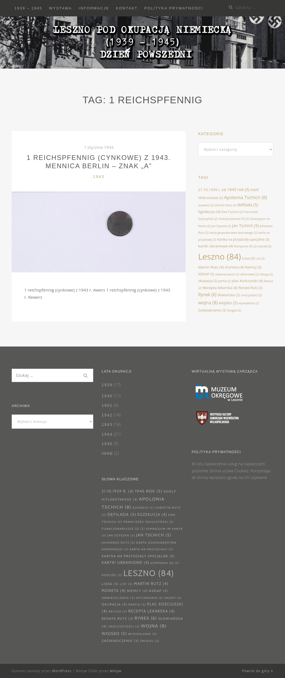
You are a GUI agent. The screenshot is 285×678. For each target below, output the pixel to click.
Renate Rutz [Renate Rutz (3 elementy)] (250, 287)
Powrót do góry (257, 671)
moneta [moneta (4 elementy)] (234, 267)
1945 (107, 443)
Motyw (116, 671)
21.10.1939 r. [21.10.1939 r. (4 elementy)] (212, 189)
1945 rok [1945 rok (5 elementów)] (238, 189)
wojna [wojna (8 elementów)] (208, 302)
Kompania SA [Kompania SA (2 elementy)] (245, 246)
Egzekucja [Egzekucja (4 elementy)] (209, 211)
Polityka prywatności (173, 8)
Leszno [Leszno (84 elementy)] (219, 256)
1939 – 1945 (28, 8)
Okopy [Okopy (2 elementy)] (266, 274)
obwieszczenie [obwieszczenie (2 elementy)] (227, 274)
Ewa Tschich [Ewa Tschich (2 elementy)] (232, 212)
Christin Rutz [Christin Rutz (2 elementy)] (225, 205)
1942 (107, 415)
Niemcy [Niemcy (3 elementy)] (253, 267)
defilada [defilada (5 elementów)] (247, 204)
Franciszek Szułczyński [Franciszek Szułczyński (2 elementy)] (148, 522)
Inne (107, 453)
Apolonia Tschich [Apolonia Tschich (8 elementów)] (245, 197)
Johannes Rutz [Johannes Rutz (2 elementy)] (118, 542)
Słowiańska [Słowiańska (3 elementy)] (228, 295)
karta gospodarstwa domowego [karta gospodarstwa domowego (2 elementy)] (233, 233)
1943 (98, 176)
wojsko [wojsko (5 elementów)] (228, 302)
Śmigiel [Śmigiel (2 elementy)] (234, 310)
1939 (107, 385)
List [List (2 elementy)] (259, 258)
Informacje (94, 8)
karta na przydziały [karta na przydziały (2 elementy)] (151, 549)
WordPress (62, 671)
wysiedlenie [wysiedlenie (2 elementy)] (249, 303)
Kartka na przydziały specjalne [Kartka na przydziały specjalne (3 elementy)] (243, 239)
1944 (107, 434)
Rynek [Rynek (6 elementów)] (207, 295)
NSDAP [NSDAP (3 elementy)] (206, 274)
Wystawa (60, 8)
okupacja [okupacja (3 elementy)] (207, 280)
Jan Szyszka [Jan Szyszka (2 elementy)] (221, 226)
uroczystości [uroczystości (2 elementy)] (251, 295)
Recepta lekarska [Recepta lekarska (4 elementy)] (220, 287)
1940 (107, 396)
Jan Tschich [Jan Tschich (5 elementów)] (245, 225)
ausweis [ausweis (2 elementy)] (205, 205)
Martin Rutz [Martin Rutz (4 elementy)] (211, 267)
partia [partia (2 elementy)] (224, 281)
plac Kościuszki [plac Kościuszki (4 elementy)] (247, 280)
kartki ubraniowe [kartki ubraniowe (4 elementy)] (215, 245)
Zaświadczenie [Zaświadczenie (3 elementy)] (212, 310)
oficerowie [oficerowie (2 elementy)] (249, 274)
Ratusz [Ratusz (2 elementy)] (117, 611)
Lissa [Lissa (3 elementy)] (248, 258)
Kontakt (127, 8)
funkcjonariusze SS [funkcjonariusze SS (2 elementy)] (234, 219)
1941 (107, 405)
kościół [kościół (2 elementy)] (264, 246)
